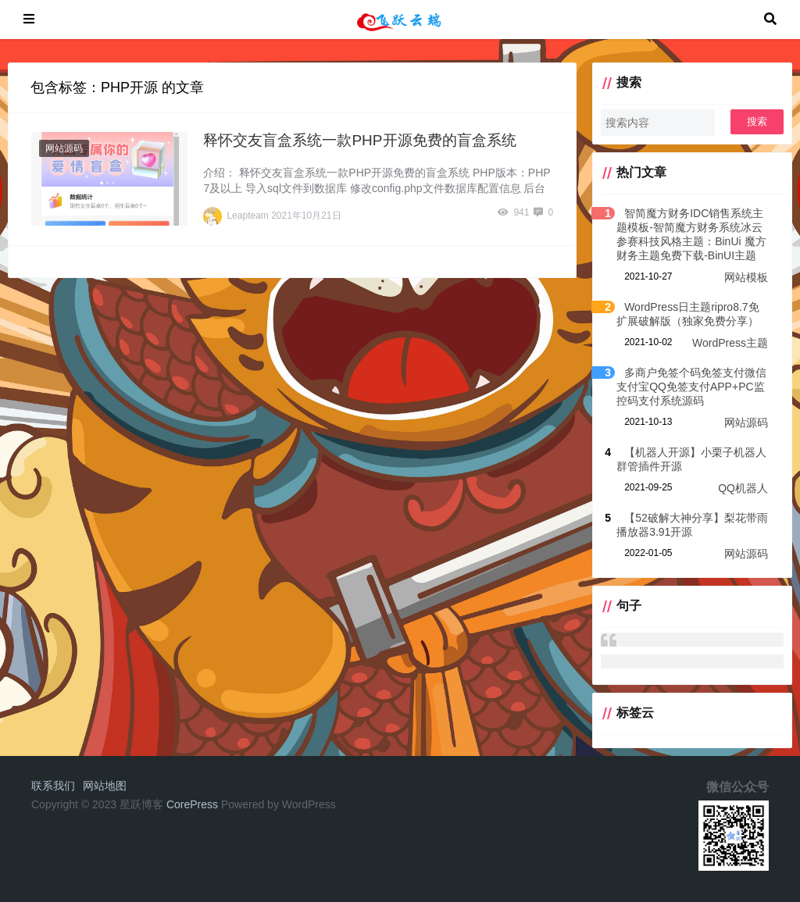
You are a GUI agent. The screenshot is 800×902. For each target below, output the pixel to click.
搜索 (757, 121)
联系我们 (53, 785)
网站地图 (105, 785)
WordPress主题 (730, 343)
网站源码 (64, 148)
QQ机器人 (743, 488)
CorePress (192, 804)
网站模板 (746, 277)
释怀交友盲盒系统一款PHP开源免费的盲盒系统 (359, 140)
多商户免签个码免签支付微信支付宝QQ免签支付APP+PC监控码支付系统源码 (691, 386)
